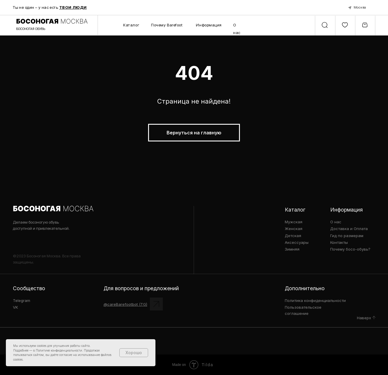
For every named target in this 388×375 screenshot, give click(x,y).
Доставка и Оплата (349, 228)
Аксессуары (297, 242)
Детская (293, 235)
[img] (374, 317)
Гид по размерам (346, 235)
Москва (360, 7)
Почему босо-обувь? (350, 249)
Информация (209, 25)
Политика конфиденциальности (315, 300)
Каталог (131, 25)
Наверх (364, 317)
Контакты (339, 242)
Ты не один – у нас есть (50, 7)
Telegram (21, 300)
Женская (293, 228)
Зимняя (292, 249)
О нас (335, 221)
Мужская (293, 221)
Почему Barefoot (166, 25)
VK (15, 307)
